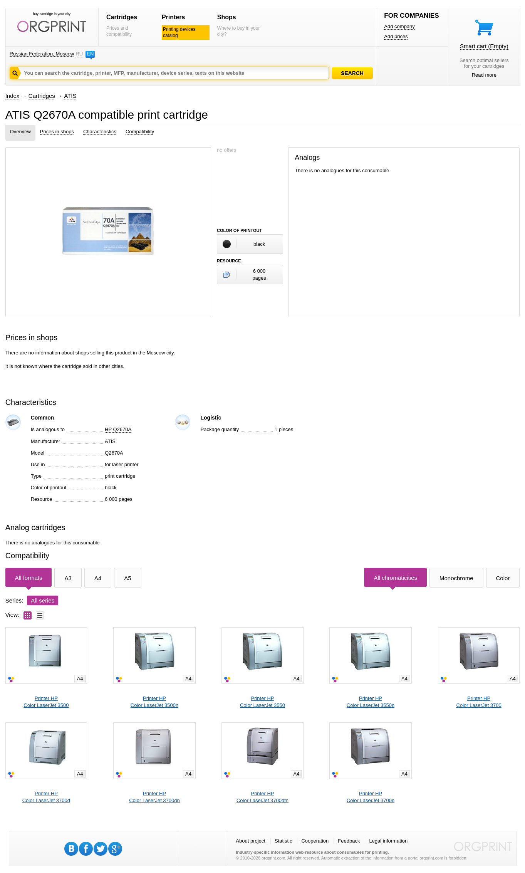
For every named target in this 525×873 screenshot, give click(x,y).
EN (90, 54)
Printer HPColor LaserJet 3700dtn (262, 797)
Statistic (283, 841)
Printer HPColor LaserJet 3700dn (154, 797)
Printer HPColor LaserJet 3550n (370, 701)
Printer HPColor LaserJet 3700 (479, 701)
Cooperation (315, 841)
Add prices (396, 36)
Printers (173, 17)
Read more (484, 75)
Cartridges (121, 17)
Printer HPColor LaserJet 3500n (154, 701)
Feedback (349, 841)
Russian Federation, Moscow (42, 54)
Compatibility (140, 131)
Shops (226, 17)
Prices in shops (57, 131)
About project (250, 841)
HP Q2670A (118, 429)
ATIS (70, 95)
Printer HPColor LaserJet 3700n (370, 797)
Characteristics (99, 131)
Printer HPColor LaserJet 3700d (46, 797)
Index (12, 95)
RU (78, 54)
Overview (20, 131)
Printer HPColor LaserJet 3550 (262, 701)
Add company (399, 26)
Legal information (388, 841)
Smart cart (484, 46)
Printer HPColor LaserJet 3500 (46, 701)
